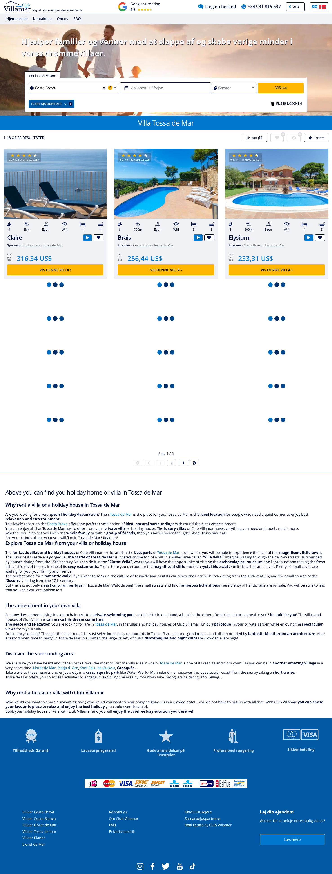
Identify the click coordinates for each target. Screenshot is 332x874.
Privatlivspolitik (122, 831)
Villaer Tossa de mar (39, 831)
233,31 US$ (255, 258)
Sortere (316, 138)
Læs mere (292, 839)
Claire (14, 238)
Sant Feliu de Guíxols (97, 667)
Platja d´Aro (68, 667)
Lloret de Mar (44, 667)
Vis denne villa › (55, 269)
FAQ (77, 18)
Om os (62, 18)
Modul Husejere (198, 811)
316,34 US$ (34, 258)
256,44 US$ (145, 258)
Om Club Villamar (123, 818)
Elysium (239, 238)
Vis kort (254, 138)
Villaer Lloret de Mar (39, 824)
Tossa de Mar (53, 245)
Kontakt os (42, 18)
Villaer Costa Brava (38, 811)
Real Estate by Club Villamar (208, 824)
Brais (124, 238)
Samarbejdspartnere (202, 818)
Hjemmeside (17, 18)
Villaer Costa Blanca (39, 818)
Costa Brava (31, 245)
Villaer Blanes (33, 837)
